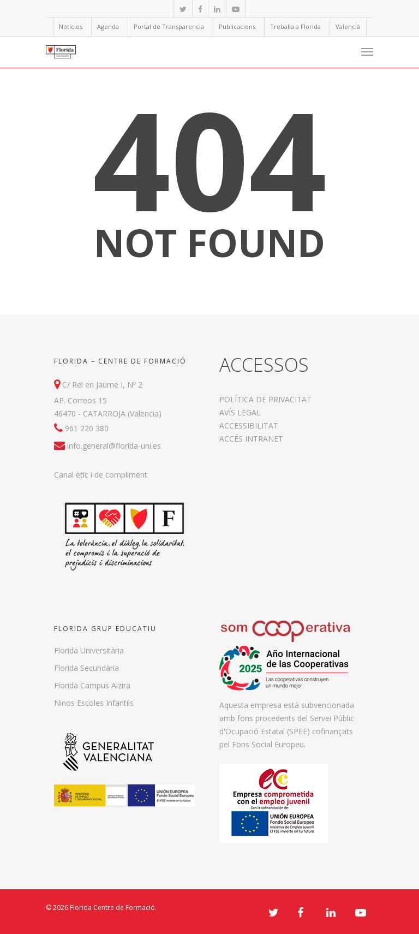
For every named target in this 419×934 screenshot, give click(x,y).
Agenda (108, 26)
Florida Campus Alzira (92, 685)
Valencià (348, 26)
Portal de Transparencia (169, 26)
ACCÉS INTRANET (251, 438)
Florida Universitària (89, 650)
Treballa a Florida (295, 26)
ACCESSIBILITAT (248, 425)
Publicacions (237, 26)
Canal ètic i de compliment (100, 474)
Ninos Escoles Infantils (94, 703)
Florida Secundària (86, 668)
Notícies (70, 26)
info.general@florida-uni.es (114, 446)
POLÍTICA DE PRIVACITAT (265, 399)
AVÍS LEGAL (240, 412)
